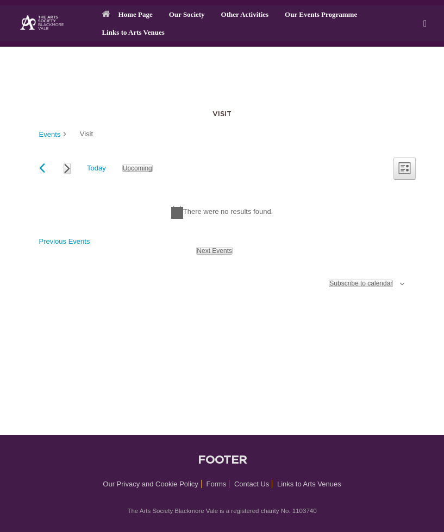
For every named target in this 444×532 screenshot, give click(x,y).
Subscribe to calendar (360, 283)
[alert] (222, 212)
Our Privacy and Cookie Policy (150, 484)
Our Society (187, 14)
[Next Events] (67, 168)
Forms (217, 484)
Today (96, 168)
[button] (428, 23)
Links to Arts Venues (133, 32)
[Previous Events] (42, 168)
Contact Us (251, 484)
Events (50, 134)
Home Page (127, 14)
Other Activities (245, 14)
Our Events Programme (321, 14)
